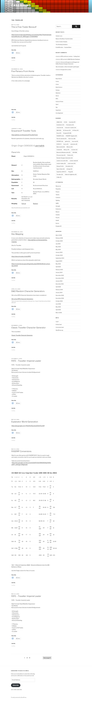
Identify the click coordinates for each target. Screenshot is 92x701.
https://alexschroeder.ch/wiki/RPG (21, 256)
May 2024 (58, 249)
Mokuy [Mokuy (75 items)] (66, 149)
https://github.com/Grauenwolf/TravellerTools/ (24, 135)
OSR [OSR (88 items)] (74, 152)
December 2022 (60, 275)
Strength (58, 206)
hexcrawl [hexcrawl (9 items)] (75, 141)
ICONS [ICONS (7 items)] (59, 144)
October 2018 (59, 301)
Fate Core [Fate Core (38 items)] (71, 138)
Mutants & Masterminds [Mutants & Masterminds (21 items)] (63, 152)
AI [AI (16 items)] (65, 122)
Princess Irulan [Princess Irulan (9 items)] (61, 155)
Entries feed (59, 324)
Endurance (58, 209)
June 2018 (58, 304)
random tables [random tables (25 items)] (61, 163)
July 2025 (58, 243)
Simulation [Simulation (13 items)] (69, 166)
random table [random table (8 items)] (74, 160)
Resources (58, 186)
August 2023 (59, 261)
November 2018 (60, 298)
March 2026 (59, 235)
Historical (58, 93)
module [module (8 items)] (59, 149)
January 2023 (59, 272)
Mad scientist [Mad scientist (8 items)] (61, 147)
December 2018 (60, 295)
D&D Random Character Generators (28, 291)
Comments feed (60, 327)
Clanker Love (59, 36)
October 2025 (59, 241)
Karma (57, 223)
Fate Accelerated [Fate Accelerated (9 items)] (61, 138)
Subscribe (16, 685)
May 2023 (58, 263)
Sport (57, 104)
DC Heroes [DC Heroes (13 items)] (67, 130)
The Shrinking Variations (62, 44)
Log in (57, 321)
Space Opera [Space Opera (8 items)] (60, 169)
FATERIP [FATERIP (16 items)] (60, 141)
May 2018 (58, 306)
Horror (57, 95)
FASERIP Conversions (21, 451)
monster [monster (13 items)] (74, 149)
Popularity (58, 189)
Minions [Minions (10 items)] (70, 147)
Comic (57, 81)
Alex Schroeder (59, 66)
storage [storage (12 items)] (69, 169)
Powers (57, 191)
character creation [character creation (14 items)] (70, 127)
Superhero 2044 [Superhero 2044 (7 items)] (61, 171)
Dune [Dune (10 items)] (59, 133)
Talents (57, 194)
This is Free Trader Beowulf (23, 27)
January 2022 (59, 281)
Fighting (58, 200)
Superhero (58, 110)
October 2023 (59, 255)
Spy (57, 107)
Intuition (58, 214)
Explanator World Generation (24, 422)
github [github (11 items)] (67, 141)
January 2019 (59, 292)
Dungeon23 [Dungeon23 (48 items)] (67, 133)
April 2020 (58, 286)
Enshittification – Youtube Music (63, 47)
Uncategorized (59, 113)
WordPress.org (59, 330)
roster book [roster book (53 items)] (71, 163)
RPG (57, 98)
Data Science (59, 87)
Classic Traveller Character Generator (28, 327)
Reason (57, 211)
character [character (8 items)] (60, 127)
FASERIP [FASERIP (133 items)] (60, 135)
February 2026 (59, 238)
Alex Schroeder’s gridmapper (72, 66)
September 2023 (60, 258)
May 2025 (58, 246)
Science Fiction (59, 101)
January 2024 (59, 252)
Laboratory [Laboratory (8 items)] (73, 144)
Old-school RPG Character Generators (22, 299)
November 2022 (60, 278)
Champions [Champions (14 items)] (70, 124)
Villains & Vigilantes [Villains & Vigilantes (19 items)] (70, 174)
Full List (24, 203)
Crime (57, 84)
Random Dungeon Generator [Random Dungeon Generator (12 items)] (65, 158)
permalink (39, 145)
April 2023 (58, 266)
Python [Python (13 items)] (70, 155)
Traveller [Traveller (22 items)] (60, 174)
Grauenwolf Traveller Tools (23, 131)
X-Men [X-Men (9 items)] (59, 177)
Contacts (58, 197)
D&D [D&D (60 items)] (59, 130)
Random (35, 203)
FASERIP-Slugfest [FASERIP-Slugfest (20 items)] (71, 135)
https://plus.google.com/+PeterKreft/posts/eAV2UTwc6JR (27, 425)
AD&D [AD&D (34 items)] (59, 122)
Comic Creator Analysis (61, 41)
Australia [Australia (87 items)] (72, 122)
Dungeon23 (58, 226)
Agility (57, 203)
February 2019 (59, 289)
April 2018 (58, 309)
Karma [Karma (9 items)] (65, 144)
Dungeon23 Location (66, 69)
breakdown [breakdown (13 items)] (60, 124)
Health (57, 220)
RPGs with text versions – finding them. (70, 56)
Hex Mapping (17, 234)
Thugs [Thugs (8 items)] (70, 171)
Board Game (59, 78)
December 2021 (60, 284)
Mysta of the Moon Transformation (64, 38)
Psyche (57, 217)
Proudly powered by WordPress (18, 697)
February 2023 (59, 269)
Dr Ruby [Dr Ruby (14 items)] (75, 130)
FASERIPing (21, 5)
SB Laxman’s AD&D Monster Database (70, 59)
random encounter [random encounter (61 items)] (62, 160)
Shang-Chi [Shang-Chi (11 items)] (60, 166)
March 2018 (59, 312)
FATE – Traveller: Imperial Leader (26, 361)
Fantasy (58, 90)
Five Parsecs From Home (22, 71)
